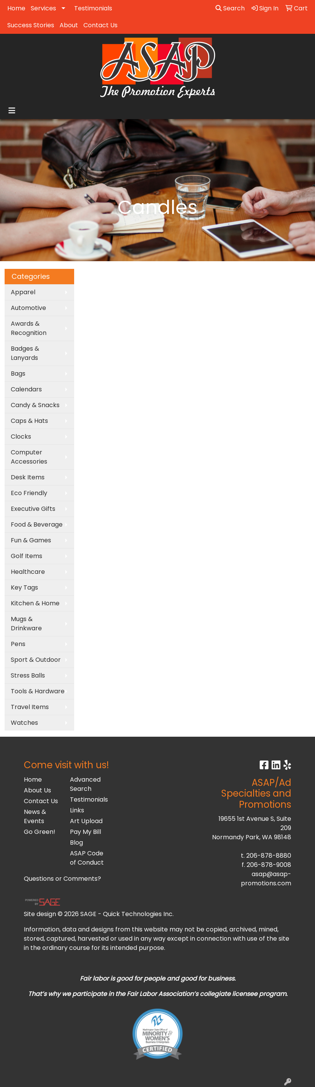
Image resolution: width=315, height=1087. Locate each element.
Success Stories (30, 25)
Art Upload (86, 821)
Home (16, 8)
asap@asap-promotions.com (266, 879)
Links (77, 810)
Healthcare (28, 571)
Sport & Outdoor (36, 659)
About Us (37, 790)
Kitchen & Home (35, 603)
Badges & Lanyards (25, 353)
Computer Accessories (29, 457)
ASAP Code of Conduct (87, 858)
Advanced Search (85, 784)
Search (230, 8)
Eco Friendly (29, 493)
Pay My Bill (85, 831)
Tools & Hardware (38, 691)
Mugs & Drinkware (26, 624)
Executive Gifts (33, 508)
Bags (18, 373)
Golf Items (26, 556)
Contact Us (100, 25)
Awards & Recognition (28, 328)
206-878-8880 (268, 855)
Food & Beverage (37, 524)
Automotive (28, 307)
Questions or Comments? (62, 878)
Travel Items (30, 707)
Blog (76, 842)
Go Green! (39, 831)
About (69, 25)
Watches (24, 722)
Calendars (26, 389)
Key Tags (24, 587)
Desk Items (28, 477)
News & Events (35, 816)
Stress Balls (28, 675)
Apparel (23, 292)
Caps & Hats (29, 420)
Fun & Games (31, 540)
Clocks (21, 436)
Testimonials (93, 8)
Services (43, 8)
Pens (18, 644)
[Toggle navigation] (12, 110)
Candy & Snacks (35, 405)
